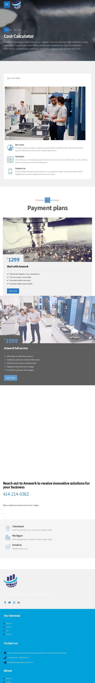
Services (18, 29)
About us (9, 623)
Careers (8, 627)
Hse (7, 630)
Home (8, 29)
